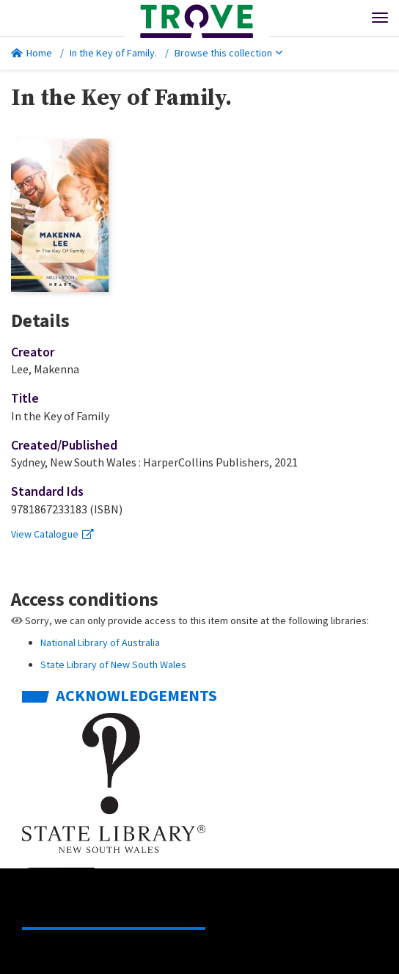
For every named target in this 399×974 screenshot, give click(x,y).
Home (31, 52)
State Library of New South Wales (113, 664)
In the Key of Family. (113, 52)
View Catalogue (52, 534)
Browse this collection (228, 52)
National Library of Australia (100, 642)
